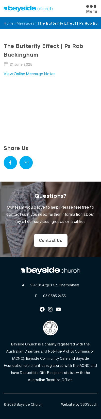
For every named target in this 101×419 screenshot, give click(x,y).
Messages (25, 23)
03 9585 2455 (54, 295)
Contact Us (50, 240)
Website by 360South (79, 404)
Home (9, 23)
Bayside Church (30, 404)
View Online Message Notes (30, 74)
